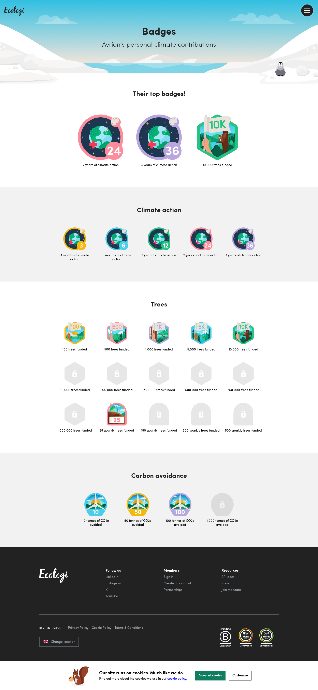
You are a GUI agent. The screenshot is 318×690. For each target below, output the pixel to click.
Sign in (169, 577)
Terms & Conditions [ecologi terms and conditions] (129, 647)
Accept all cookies (210, 675)
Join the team (231, 590)
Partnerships (173, 590)
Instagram (113, 583)
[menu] (307, 10)
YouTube (112, 596)
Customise (240, 675)
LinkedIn (112, 577)
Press (225, 583)
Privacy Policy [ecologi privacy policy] (78, 647)
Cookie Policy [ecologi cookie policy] (101, 647)
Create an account (177, 583)
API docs (227, 577)
